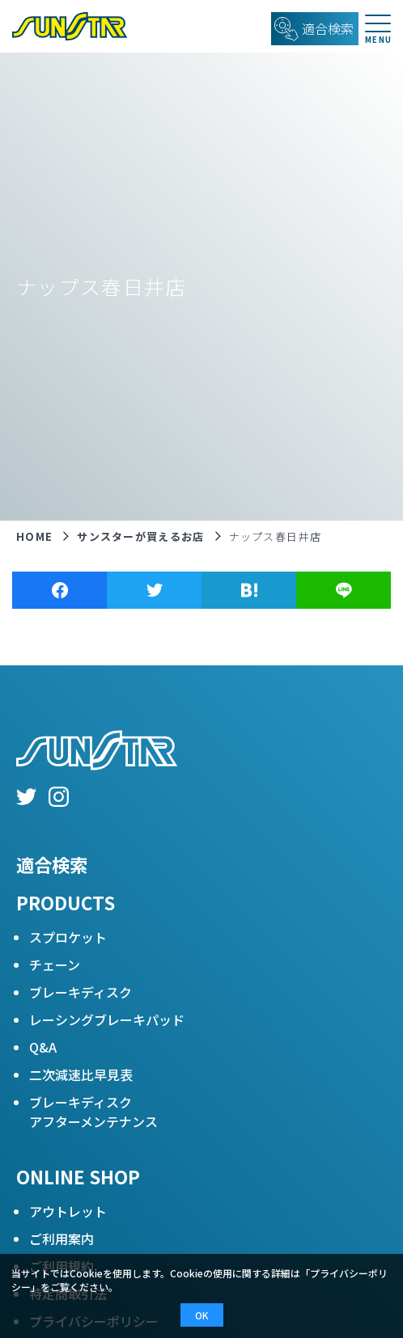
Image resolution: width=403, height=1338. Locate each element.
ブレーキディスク (80, 992)
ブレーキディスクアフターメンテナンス (93, 1111)
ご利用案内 (61, 1238)
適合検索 (51, 864)
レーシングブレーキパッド (107, 1019)
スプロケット (68, 937)
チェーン (54, 964)
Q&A (43, 1047)
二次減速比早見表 (81, 1074)
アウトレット (68, 1211)
